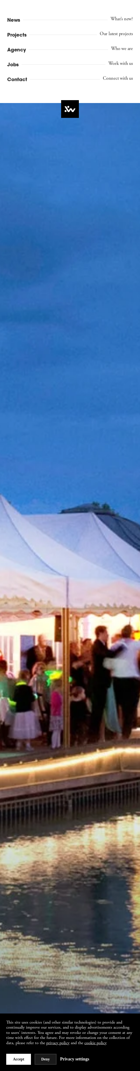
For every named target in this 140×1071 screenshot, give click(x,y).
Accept (18, 1059)
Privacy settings (74, 1059)
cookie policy (95, 1043)
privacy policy (58, 1043)
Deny (45, 1059)
